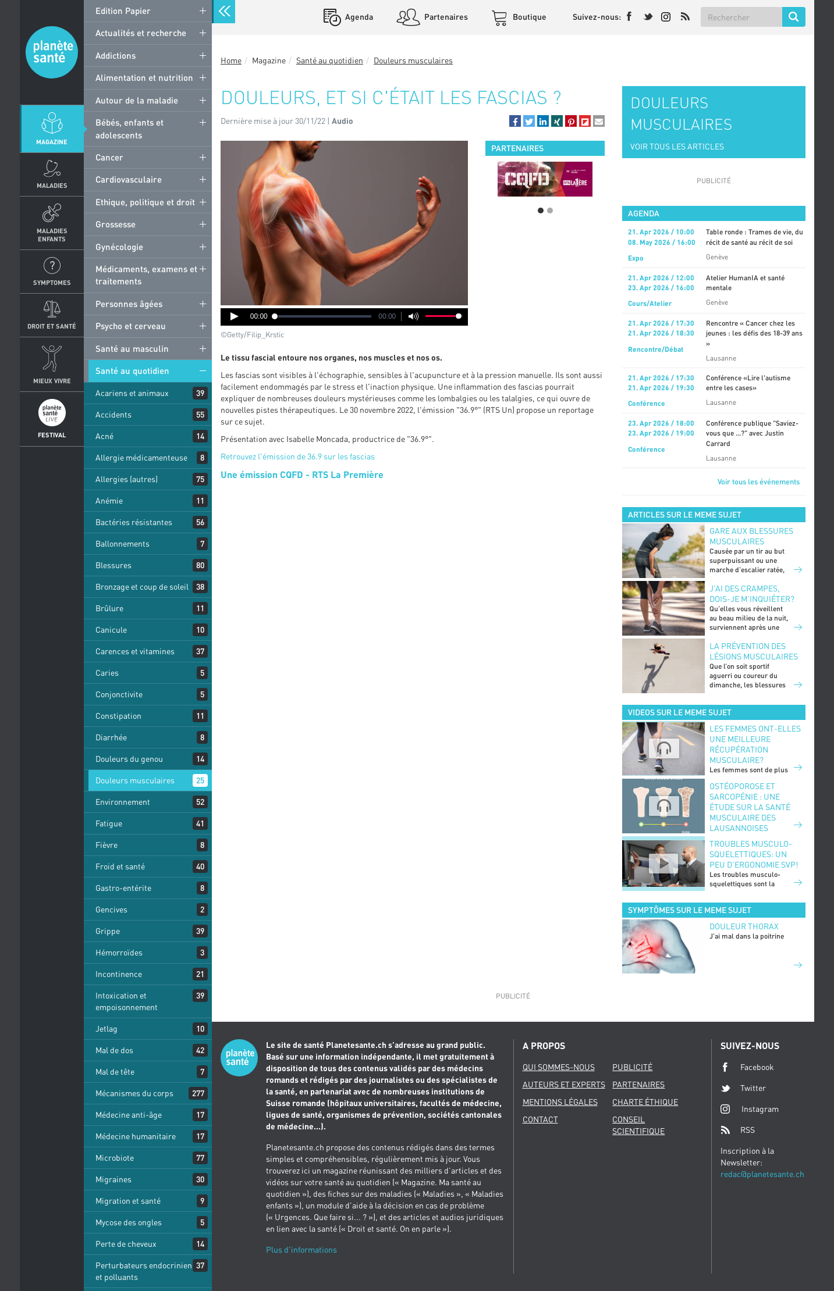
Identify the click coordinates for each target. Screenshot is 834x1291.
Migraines (113, 1179)
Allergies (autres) (126, 479)
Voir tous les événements (759, 481)
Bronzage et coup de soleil (142, 586)
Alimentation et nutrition (144, 77)
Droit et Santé (51, 326)
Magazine (52, 141)
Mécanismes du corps (134, 1093)
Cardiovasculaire (128, 179)
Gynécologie (119, 246)
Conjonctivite (119, 694)
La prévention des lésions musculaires (753, 651)
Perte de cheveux (126, 1244)
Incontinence (118, 974)
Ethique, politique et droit (145, 202)
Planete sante (52, 52)
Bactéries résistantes (133, 522)
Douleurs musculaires (135, 780)
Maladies (52, 185)
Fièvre (106, 845)
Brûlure (109, 608)
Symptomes (52, 282)
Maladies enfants (52, 234)
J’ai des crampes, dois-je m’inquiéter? (751, 593)
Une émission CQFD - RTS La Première (302, 474)
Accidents (113, 414)
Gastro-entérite (123, 888)
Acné (104, 436)
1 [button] (541, 210)
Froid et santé (120, 866)
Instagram (750, 1109)
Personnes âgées (128, 303)
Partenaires (445, 17)
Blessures (113, 565)
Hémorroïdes (119, 952)
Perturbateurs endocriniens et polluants (145, 1271)
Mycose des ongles (128, 1222)
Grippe (107, 931)
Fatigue (108, 823)
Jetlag (106, 1028)
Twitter (743, 1088)
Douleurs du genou (129, 759)
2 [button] (550, 210)
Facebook (747, 1067)
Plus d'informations (301, 1249)
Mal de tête (114, 1071)
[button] (515, 121)
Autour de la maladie (136, 100)
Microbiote (114, 1157)
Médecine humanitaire (135, 1136)
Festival (52, 434)
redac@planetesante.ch (762, 1174)
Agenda (358, 17)
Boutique (528, 17)
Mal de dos (114, 1050)
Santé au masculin (132, 348)
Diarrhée (111, 737)
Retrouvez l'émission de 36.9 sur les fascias (298, 456)
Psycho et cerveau (130, 325)
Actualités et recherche (140, 32)
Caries (107, 672)
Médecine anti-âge (128, 1114)
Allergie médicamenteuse (141, 457)
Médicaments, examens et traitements (146, 274)
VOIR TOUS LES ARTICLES (677, 146)
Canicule (111, 629)
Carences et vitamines (135, 651)
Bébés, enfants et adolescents (129, 128)
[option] (545, 179)
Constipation (118, 716)
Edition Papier (123, 10)
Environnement (122, 802)
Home (231, 60)
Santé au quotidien (132, 370)
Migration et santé (128, 1201)
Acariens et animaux (132, 393)
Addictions (115, 55)
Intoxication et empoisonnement (126, 1001)
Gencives (111, 909)
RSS (738, 1130)
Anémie (109, 500)
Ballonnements (122, 543)
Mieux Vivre (52, 380)
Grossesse (115, 224)
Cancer (109, 157)
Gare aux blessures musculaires (751, 536)
